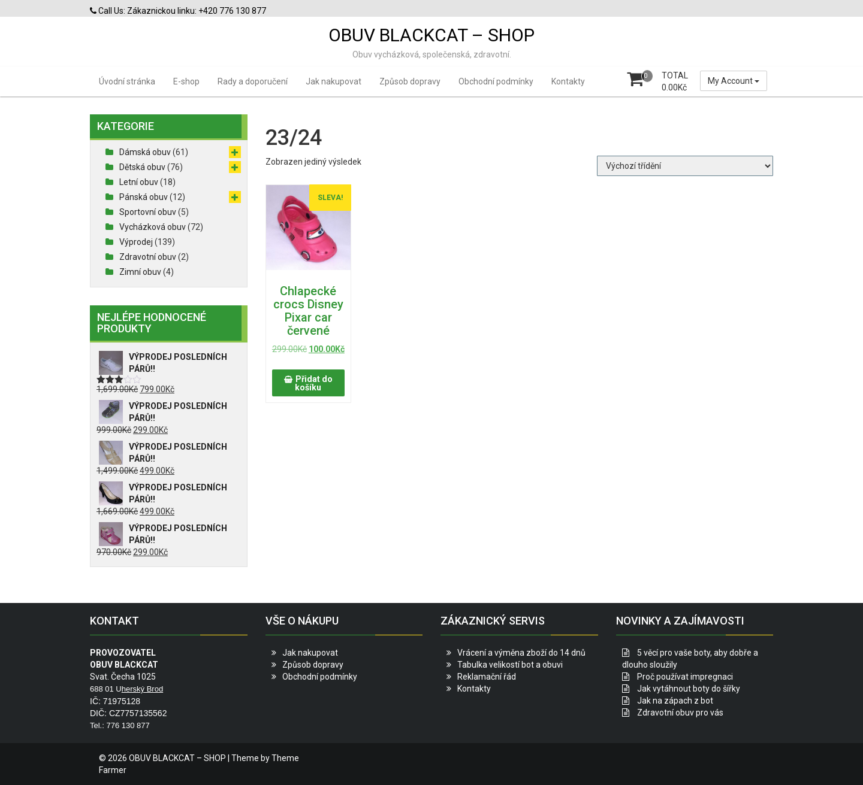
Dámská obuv (145, 152)
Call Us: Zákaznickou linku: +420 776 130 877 (178, 11)
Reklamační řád (486, 676)
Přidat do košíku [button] (314, 383)
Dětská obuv (142, 167)
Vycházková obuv (152, 227)
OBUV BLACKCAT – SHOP (431, 35)
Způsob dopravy (409, 81)
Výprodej (136, 242)
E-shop (186, 81)
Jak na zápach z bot (675, 700)
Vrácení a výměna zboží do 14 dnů (521, 652)
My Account (733, 81)
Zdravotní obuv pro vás (680, 712)
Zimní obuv (140, 272)
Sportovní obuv (147, 212)
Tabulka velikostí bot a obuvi (510, 664)
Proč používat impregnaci (685, 676)
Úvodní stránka (127, 81)
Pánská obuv (143, 197)
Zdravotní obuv (147, 257)
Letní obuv (138, 182)
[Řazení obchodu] (685, 166)
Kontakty (568, 81)
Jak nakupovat (333, 81)
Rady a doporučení (253, 81)
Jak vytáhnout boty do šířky (688, 688)
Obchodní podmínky (495, 81)
